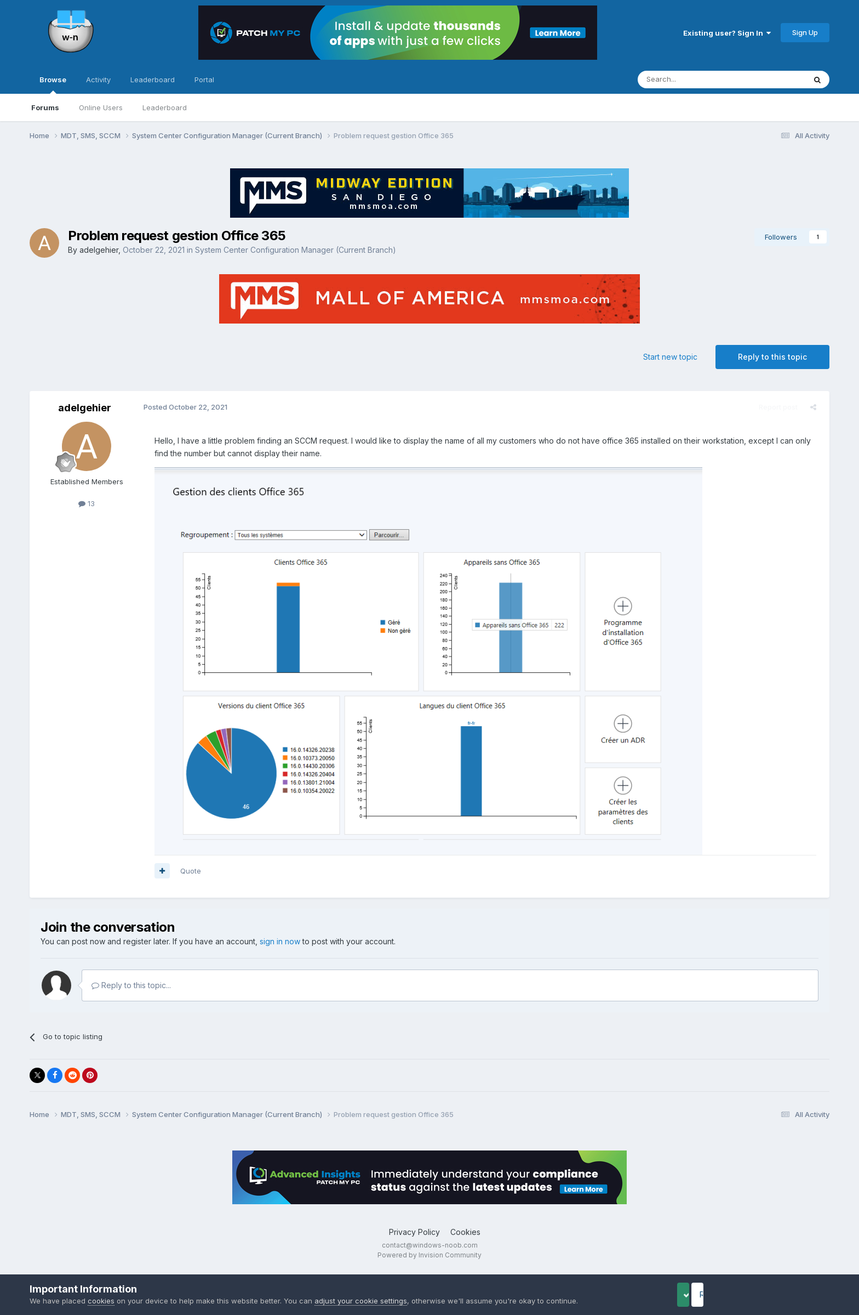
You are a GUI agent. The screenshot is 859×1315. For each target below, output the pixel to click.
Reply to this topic (772, 356)
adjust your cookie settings (360, 1300)
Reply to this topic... (131, 985)
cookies (101, 1300)
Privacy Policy (414, 1232)
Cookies (465, 1232)
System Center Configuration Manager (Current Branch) (295, 249)
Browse (52, 84)
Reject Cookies (788, 1294)
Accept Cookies (701, 1294)
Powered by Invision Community (429, 1255)
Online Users (101, 107)
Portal (204, 79)
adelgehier (98, 249)
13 (86, 503)
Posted (181, 407)
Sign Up (805, 32)
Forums (45, 107)
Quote (186, 870)
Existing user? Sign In (727, 33)
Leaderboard (164, 107)
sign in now (280, 941)
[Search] (693, 79)
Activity (98, 79)
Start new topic (670, 356)
